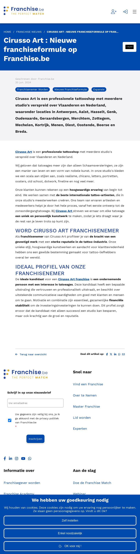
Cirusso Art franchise (73, 279)
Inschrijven (35, 438)
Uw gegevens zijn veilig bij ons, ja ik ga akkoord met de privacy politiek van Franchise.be (37, 421)
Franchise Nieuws (29, 31)
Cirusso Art (23, 152)
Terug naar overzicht (30, 354)
